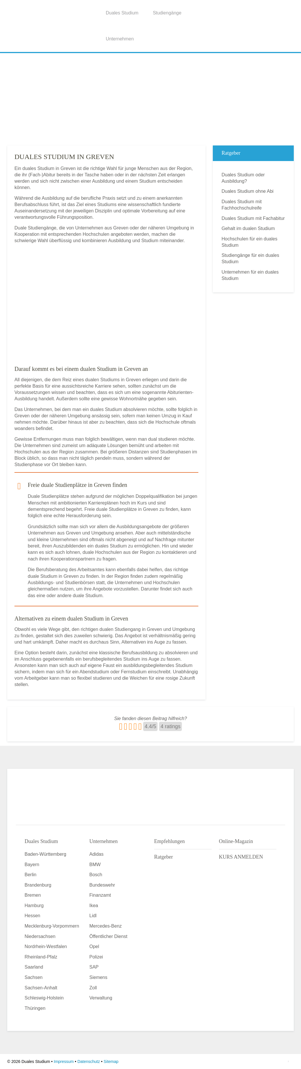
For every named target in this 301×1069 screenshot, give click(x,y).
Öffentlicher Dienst (108, 936)
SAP (94, 967)
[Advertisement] (150, 97)
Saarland (34, 967)
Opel (94, 946)
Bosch (95, 874)
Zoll (93, 987)
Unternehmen (120, 38)
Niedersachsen (40, 936)
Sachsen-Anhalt (41, 987)
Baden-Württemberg (45, 854)
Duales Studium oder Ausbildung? (243, 178)
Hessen (32, 915)
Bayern (32, 864)
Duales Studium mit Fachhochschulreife (241, 204)
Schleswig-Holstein (44, 997)
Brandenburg (38, 885)
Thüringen (35, 1008)
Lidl (93, 915)
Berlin (30, 874)
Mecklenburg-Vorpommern (52, 926)
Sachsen (34, 977)
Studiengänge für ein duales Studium (250, 258)
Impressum (64, 1061)
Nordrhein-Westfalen (46, 946)
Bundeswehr (102, 885)
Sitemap (111, 1061)
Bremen (33, 895)
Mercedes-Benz (105, 926)
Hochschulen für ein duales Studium (249, 242)
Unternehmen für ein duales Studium (249, 275)
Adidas (96, 854)
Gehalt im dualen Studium (248, 228)
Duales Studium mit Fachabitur (253, 218)
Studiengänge (167, 12)
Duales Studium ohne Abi (247, 191)
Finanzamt (100, 895)
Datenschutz (88, 1061)
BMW (95, 864)
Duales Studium (122, 12)
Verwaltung (100, 997)
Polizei (96, 956)
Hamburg (34, 905)
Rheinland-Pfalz (41, 956)
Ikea (93, 905)
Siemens (98, 977)
